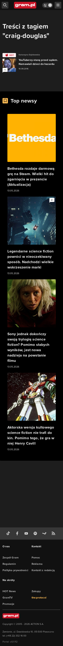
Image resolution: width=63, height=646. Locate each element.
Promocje (8, 604)
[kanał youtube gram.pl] (27, 533)
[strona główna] (25, 5)
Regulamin (9, 564)
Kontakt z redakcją (43, 570)
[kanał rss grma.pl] (54, 533)
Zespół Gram (11, 557)
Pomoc (36, 557)
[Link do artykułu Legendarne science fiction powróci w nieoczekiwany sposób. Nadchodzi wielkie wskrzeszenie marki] (31, 236)
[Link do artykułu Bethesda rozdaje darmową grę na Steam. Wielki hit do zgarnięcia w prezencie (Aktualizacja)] (31, 153)
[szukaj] (5, 5)
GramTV (8, 597)
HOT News (9, 591)
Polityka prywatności (15, 570)
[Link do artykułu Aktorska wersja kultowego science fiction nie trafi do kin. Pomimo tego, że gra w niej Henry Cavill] (31, 412)
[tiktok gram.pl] (9, 533)
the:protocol (39, 597)
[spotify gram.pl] (36, 533)
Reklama (37, 564)
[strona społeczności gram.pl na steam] (45, 533)
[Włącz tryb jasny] (47, 5)
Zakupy (36, 591)
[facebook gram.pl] (18, 533)
